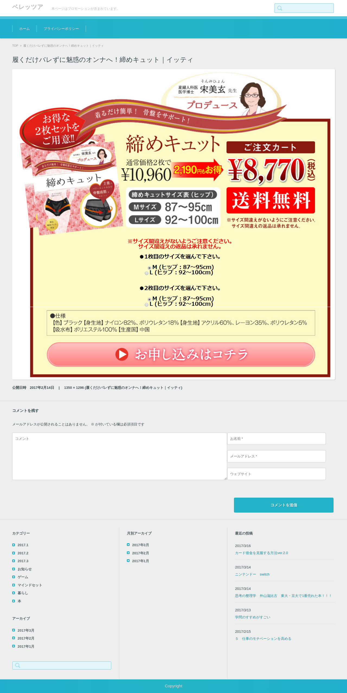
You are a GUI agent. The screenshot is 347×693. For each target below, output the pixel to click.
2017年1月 (26, 646)
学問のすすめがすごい (252, 617)
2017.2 (23, 553)
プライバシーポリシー (61, 29)
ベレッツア (27, 7)
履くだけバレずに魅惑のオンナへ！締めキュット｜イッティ (133, 388)
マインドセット (30, 585)
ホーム (24, 29)
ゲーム (23, 577)
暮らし (23, 593)
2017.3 (23, 561)
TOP (15, 45)
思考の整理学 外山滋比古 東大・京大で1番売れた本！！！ (283, 596)
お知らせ (25, 569)
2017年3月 (26, 630)
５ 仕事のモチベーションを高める (263, 639)
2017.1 (23, 545)
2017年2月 (26, 638)
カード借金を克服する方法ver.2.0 (261, 553)
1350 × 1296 (74, 388)
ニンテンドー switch (252, 574)
